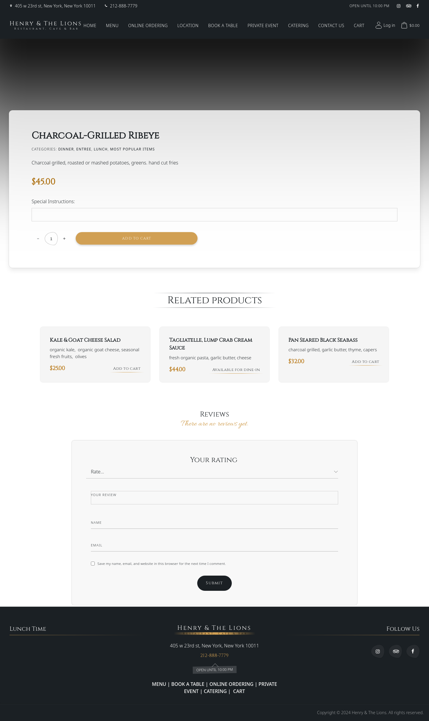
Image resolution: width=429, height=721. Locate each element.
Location (187, 25)
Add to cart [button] (125, 370)
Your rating (214, 461)
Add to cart (112, 238)
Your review (105, 495)
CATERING (215, 691)
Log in (384, 25)
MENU (159, 684)
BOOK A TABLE (188, 684)
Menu (112, 25)
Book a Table (223, 25)
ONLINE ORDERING (231, 684)
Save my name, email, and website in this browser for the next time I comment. (164, 564)
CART (238, 691)
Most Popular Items (132, 149)
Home (89, 25)
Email (97, 545)
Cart (359, 25)
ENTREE (83, 149)
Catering (298, 25)
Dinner (66, 149)
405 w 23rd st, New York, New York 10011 (55, 6)
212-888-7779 (123, 6)
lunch (101, 149)
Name (97, 523)
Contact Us (331, 25)
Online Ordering (148, 25)
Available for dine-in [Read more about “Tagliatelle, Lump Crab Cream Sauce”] (234, 370)
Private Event (263, 25)
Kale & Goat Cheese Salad (85, 340)
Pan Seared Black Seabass (323, 340)
